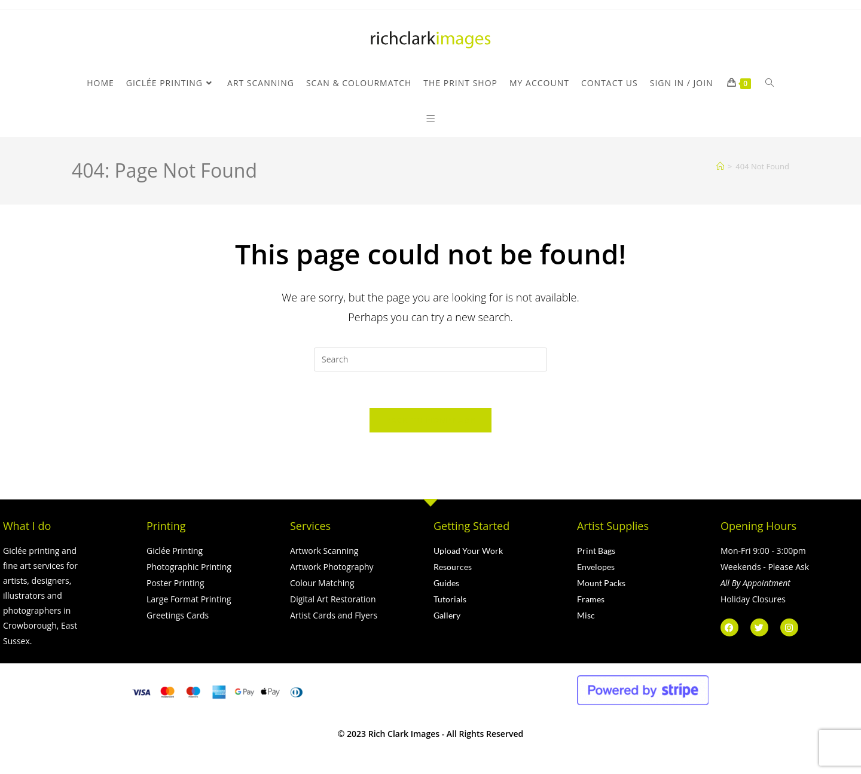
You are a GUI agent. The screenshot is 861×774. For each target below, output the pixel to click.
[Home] (720, 166)
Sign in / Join (681, 83)
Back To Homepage (430, 420)
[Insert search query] (430, 359)
